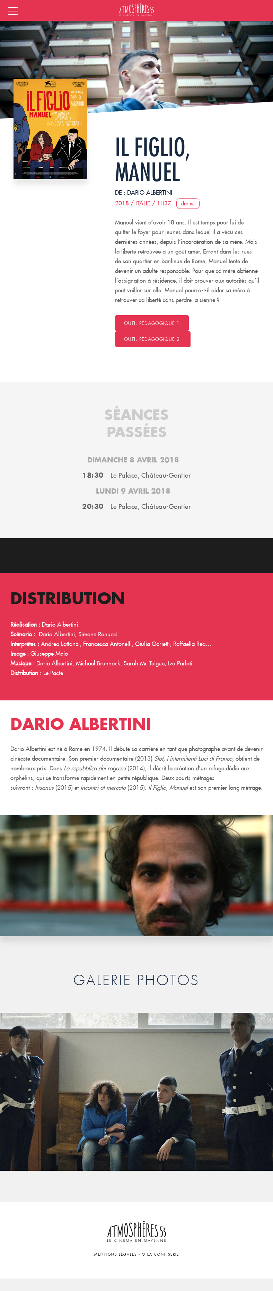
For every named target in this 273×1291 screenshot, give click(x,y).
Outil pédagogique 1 (152, 323)
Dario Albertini (149, 192)
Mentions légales (115, 1254)
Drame (188, 204)
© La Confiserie (160, 1254)
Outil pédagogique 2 (153, 339)
